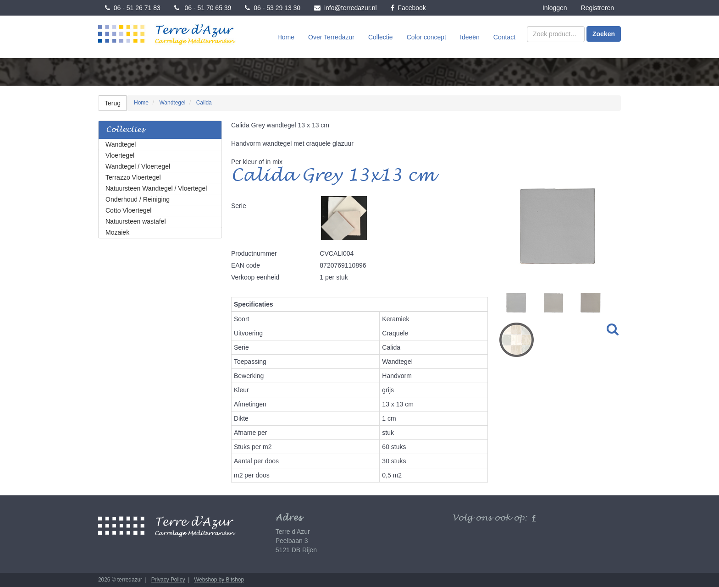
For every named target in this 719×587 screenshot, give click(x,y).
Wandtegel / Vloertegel (137, 166)
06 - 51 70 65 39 (203, 7)
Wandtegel (120, 144)
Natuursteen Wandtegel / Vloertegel (156, 188)
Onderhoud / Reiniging (137, 199)
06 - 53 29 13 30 (272, 7)
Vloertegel (119, 155)
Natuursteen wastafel (135, 221)
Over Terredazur (331, 37)
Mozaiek (117, 232)
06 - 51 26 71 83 (132, 7)
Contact (504, 37)
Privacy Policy (168, 579)
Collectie (380, 37)
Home (285, 37)
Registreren (597, 7)
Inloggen (554, 7)
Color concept (426, 37)
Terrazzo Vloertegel (133, 177)
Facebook (408, 7)
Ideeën (470, 37)
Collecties (125, 130)
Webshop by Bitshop (219, 579)
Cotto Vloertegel (128, 210)
